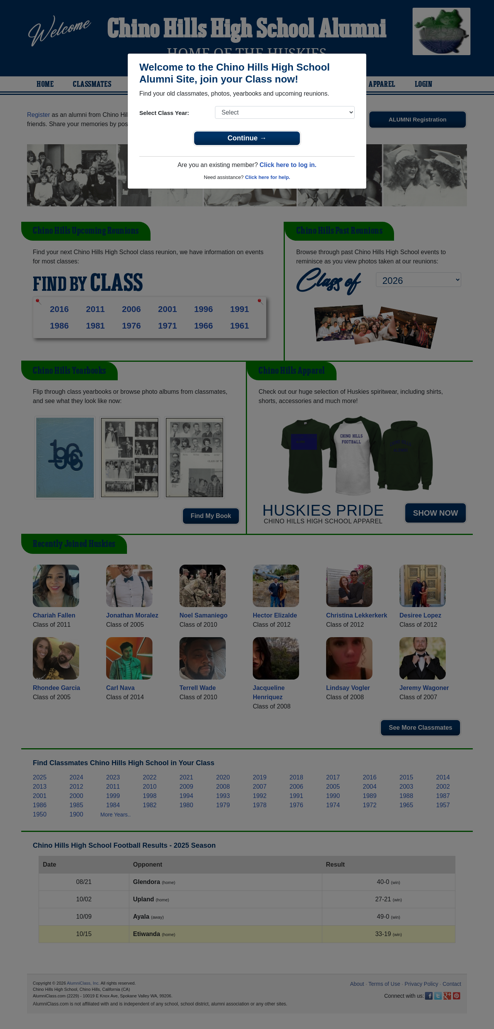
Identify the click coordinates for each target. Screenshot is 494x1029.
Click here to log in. (287, 165)
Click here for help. (267, 177)
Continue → (247, 138)
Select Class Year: (164, 113)
